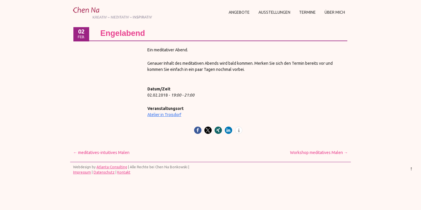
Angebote (239, 12)
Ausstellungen (274, 12)
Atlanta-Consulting (111, 167)
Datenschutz (104, 172)
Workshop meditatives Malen (319, 152)
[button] (197, 130)
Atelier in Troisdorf (164, 114)
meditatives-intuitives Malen (101, 152)
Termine (307, 12)
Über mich (335, 12)
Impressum (82, 172)
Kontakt (123, 172)
